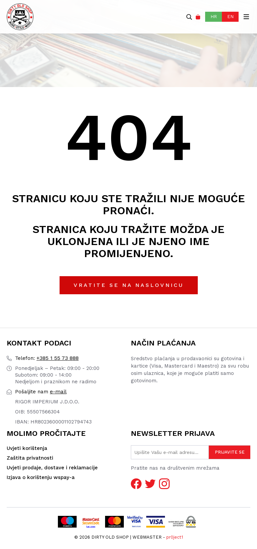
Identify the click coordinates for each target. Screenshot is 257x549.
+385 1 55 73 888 (47, 358)
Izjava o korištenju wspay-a (41, 477)
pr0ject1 (174, 537)
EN (230, 16)
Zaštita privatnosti (30, 458)
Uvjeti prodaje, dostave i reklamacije (52, 468)
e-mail (41, 391)
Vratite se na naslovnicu (129, 285)
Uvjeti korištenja (27, 448)
